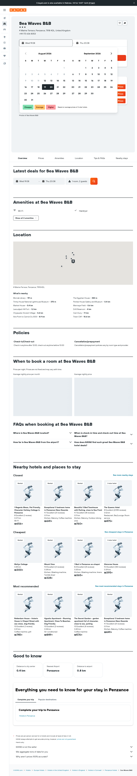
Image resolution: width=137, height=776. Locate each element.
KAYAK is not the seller (74, 747)
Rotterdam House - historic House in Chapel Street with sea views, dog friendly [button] (26, 621)
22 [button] (64, 87)
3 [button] (32, 74)
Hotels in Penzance (27, 716)
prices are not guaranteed (66, 739)
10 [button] (32, 80)
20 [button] (51, 87)
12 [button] (45, 80)
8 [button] (64, 74)
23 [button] (25, 93)
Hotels (28, 770)
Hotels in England (78, 770)
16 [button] (26, 87)
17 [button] (32, 87)
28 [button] (57, 93)
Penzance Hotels (111, 770)
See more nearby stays (123, 475)
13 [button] (51, 80)
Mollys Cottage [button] (21, 564)
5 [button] (44, 74)
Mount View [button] (49, 564)
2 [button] (25, 74)
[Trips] (4, 55)
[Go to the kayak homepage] (18, 10)
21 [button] (58, 87)
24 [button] (32, 93)
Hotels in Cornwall (95, 770)
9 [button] (25, 80)
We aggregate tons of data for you (74, 751)
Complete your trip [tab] (26, 699)
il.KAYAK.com (18, 770)
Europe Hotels (39, 770)
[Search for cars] (4, 29)
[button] (134, 3)
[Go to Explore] (4, 37)
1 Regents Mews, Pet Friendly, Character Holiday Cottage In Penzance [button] (27, 510)
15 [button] (64, 80)
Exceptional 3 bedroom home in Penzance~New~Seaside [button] (57, 508)
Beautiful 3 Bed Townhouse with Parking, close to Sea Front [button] (88, 508)
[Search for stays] (4, 23)
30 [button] (25, 99)
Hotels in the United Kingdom (58, 770)
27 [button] (51, 93)
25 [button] (38, 93)
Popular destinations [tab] (47, 699)
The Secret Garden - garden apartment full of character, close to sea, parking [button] (86, 621)
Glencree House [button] (111, 564)
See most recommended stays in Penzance (114, 586)
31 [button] (32, 99)
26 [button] (45, 93)
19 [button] (45, 87)
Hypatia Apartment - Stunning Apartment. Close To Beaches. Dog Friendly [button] (57, 621)
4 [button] (38, 74)
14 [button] (58, 80)
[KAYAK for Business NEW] (4, 48)
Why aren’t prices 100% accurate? (74, 756)
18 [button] (38, 87)
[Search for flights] (4, 18)
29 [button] (64, 93)
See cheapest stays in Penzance (119, 532)
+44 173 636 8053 (27, 33)
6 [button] (51, 74)
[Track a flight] (4, 42)
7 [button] (57, 74)
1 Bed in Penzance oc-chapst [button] (87, 564)
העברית (92, 3)
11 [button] (38, 80)
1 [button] (85, 67)
